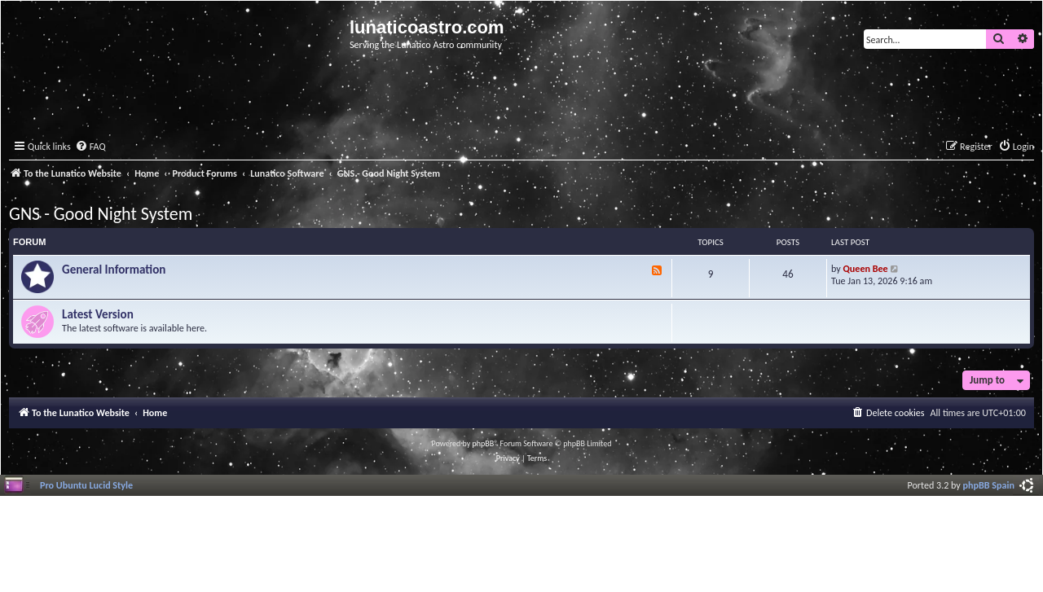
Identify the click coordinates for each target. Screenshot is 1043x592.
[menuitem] (90, 147)
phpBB (484, 443)
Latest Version (98, 314)
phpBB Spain (988, 485)
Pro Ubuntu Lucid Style (86, 485)
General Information (113, 269)
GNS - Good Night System (100, 214)
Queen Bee (865, 268)
